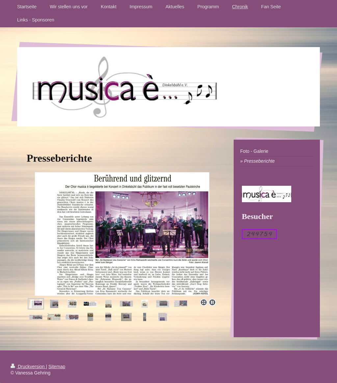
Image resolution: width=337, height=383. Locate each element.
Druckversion (28, 366)
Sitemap (56, 366)
